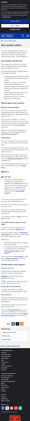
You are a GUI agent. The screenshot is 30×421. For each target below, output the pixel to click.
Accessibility (4, 367)
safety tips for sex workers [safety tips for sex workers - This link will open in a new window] (9, 134)
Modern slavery (15, 339)
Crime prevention (5, 377)
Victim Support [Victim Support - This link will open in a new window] (6, 294)
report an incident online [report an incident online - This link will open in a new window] (12, 251)
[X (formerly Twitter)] (7, 408)
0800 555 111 (20, 229)
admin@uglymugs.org (12, 258)
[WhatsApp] (20, 408)
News (2, 360)
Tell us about (4, 385)
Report (3, 383)
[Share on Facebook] (13, 324)
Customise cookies (15, 29)
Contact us (3, 352)
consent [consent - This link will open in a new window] (21, 125)
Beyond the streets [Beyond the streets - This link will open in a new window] (7, 268)
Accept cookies (15, 21)
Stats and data (4, 379)
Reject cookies (15, 25)
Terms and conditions (6, 366)
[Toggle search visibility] (23, 36)
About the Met (4, 358)
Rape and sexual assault (15, 332)
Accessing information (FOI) (8, 381)
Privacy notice (4, 362)
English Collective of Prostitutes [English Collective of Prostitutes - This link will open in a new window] (11, 286)
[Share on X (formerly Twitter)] (17, 324)
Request (3, 389)
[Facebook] (3, 408)
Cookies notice (6, 17)
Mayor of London (5, 400)
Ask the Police (4, 398)
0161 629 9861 (19, 256)
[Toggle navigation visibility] (27, 36)
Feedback (3, 391)
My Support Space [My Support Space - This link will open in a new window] (14, 309)
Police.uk (3, 397)
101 (2, 218)
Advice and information (10, 40)
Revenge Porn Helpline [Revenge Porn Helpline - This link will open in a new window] (15, 158)
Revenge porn (15, 336)
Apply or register (5, 387)
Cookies (3, 364)
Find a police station (6, 354)
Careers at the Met (5, 356)
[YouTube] (11, 408)
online (19, 216)
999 (17, 183)
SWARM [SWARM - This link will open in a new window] (4, 276)
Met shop (3, 369)
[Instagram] (16, 408)
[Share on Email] (22, 324)
